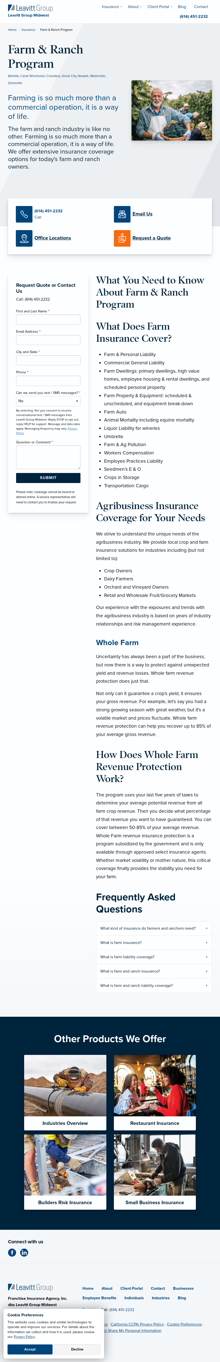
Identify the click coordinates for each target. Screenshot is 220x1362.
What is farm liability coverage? (127, 957)
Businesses (183, 1288)
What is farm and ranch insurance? (130, 971)
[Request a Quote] (159, 238)
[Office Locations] (61, 238)
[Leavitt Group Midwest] (30, 8)
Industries (161, 1298)
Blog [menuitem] (182, 6)
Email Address (28, 331)
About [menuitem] (133, 6)
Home (12, 30)
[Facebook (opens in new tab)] (14, 1252)
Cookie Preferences (184, 1324)
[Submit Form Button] (48, 478)
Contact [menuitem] (201, 6)
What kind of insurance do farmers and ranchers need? (148, 928)
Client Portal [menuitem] (158, 6)
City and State (28, 352)
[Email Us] (143, 214)
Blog (182, 1298)
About (107, 1288)
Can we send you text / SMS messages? (48, 393)
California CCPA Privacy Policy (137, 1324)
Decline (77, 1349)
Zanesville (15, 83)
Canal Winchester (32, 76)
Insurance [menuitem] (110, 6)
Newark (83, 76)
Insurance (28, 30)
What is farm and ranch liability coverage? (137, 985)
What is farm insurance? (121, 942)
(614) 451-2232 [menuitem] (194, 16)
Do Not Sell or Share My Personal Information (121, 1330)
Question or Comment (34, 442)
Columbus (53, 76)
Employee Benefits (99, 1298)
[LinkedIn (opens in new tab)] (26, 1252)
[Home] (30, 1287)
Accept (30, 1349)
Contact (158, 1288)
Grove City (69, 76)
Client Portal (131, 1288)
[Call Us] (61, 214)
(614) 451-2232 (121, 1309)
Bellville (13, 76)
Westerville (97, 76)
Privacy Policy (24, 1337)
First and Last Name (32, 311)
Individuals (134, 1298)
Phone (22, 372)
